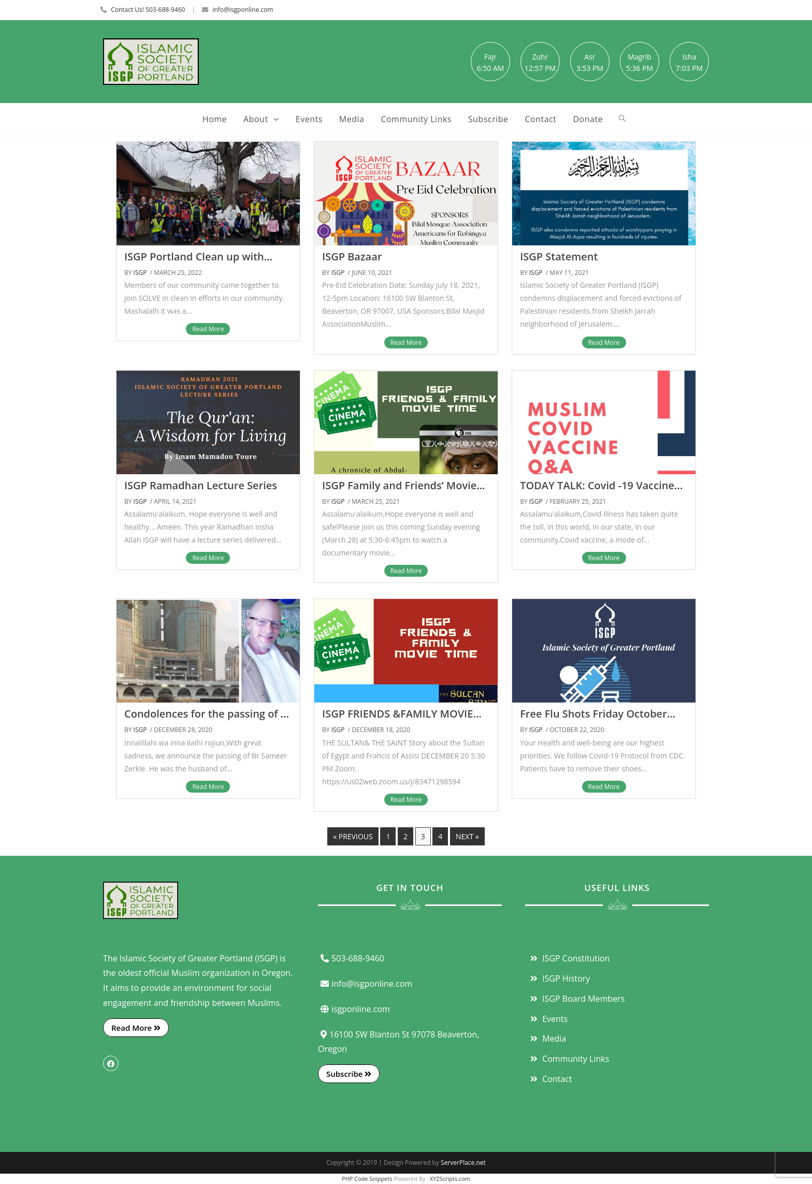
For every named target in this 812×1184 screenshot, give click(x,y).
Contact (550, 1079)
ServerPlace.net (463, 1162)
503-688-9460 (351, 958)
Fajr (490, 57)
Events (548, 1019)
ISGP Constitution (569, 958)
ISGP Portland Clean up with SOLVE (194, 263)
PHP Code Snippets (367, 1178)
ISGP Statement (559, 257)
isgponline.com (354, 1009)
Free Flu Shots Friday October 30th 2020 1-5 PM (593, 720)
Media (547, 1038)
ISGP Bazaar (352, 257)
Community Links (568, 1058)
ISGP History (559, 978)
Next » (467, 836)
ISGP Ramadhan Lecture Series (200, 485)
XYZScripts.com (450, 1178)
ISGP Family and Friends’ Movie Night (399, 491)
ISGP (140, 272)
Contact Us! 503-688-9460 (148, 9)
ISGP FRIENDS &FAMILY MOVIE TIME (397, 720)
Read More (208, 329)
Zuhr (540, 57)
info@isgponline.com (242, 9)
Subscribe (348, 1074)
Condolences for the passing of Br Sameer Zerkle (208, 720)
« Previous (352, 836)
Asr (589, 57)
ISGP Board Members (576, 998)
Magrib (639, 57)
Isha (690, 57)
